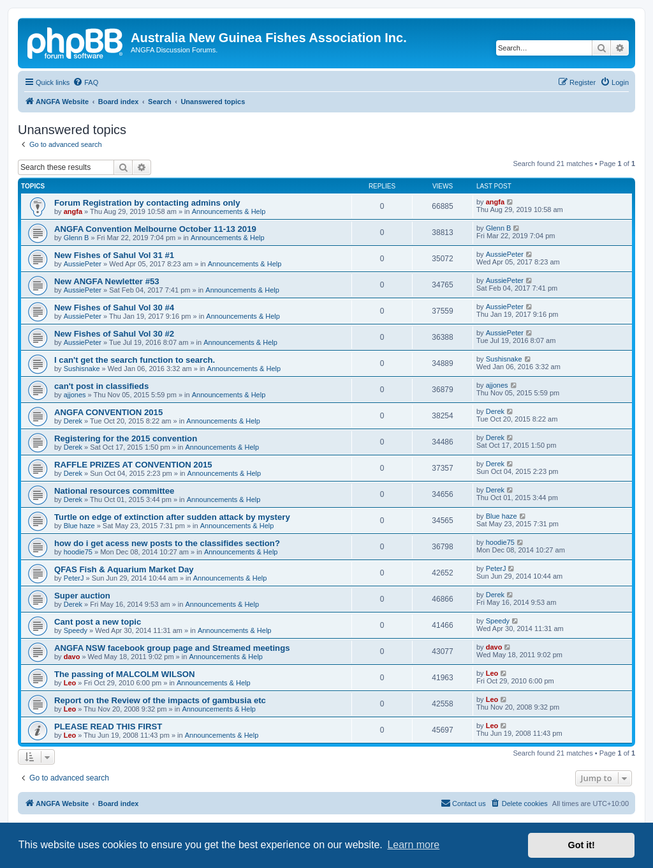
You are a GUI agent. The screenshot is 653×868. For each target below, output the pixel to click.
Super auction (82, 595)
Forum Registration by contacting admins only (147, 203)
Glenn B (76, 237)
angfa (73, 211)
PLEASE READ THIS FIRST (108, 726)
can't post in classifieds (101, 386)
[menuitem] (85, 82)
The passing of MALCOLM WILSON (124, 674)
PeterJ (74, 578)
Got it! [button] (581, 845)
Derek (73, 421)
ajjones (75, 395)
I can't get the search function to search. (134, 360)
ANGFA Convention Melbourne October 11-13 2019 (155, 229)
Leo (70, 683)
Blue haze (79, 525)
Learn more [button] (413, 844)
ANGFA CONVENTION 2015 (108, 412)
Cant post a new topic (97, 622)
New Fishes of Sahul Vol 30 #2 (114, 334)
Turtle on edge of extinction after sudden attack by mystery (172, 517)
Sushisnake (82, 368)
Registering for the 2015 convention (125, 438)
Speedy (75, 630)
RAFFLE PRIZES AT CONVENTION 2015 (133, 464)
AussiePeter (82, 264)
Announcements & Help (229, 211)
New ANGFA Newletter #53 (106, 281)
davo (72, 656)
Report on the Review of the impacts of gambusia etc (160, 700)
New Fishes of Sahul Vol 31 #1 (114, 255)
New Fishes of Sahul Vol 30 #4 (114, 307)
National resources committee (114, 491)
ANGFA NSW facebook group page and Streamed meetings (172, 648)
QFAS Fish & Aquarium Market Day (124, 569)
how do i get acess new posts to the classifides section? (167, 543)
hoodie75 (78, 552)
